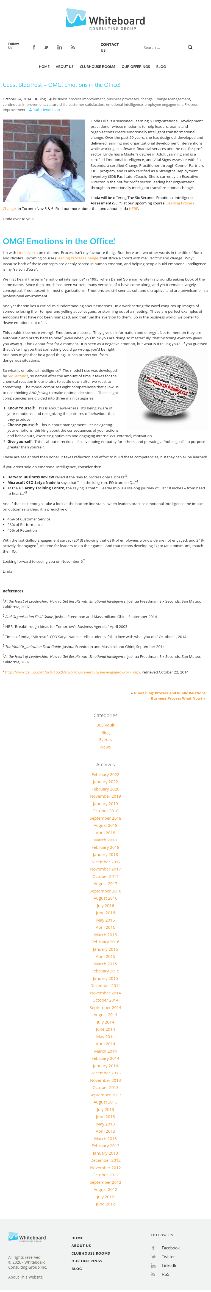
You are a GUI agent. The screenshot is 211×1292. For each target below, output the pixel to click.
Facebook (34, 47)
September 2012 (105, 1182)
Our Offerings (136, 66)
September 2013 (105, 1094)
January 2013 (105, 1153)
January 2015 (105, 978)
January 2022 (105, 781)
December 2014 (105, 985)
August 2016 (106, 898)
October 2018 (105, 810)
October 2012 (105, 1174)
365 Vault (105, 725)
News (105, 747)
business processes (123, 98)
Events (105, 739)
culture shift (57, 104)
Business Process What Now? (176, 698)
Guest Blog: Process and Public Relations (170, 693)
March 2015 (105, 963)
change (147, 98)
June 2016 (105, 912)
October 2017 (105, 876)
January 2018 (105, 854)
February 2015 (106, 971)
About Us (64, 66)
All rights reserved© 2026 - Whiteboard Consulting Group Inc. (27, 1262)
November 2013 (105, 1080)
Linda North (27, 252)
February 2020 (106, 789)
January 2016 (105, 949)
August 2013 (106, 1102)
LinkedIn (59, 47)
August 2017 (106, 883)
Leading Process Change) (77, 258)
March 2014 (105, 1051)
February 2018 (106, 847)
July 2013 (105, 1109)
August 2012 (106, 1189)
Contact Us (110, 47)
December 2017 (105, 861)
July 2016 (105, 905)
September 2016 (105, 891)
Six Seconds (18, 375)
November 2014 (105, 993)
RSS (73, 47)
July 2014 (105, 1022)
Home (44, 66)
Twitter (46, 47)
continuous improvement (24, 104)
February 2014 (106, 1058)
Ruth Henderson (46, 109)
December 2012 (105, 1160)
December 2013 (105, 1072)
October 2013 (105, 1087)
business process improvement (79, 98)
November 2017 (105, 869)
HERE (133, 208)
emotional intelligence (124, 104)
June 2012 (105, 1204)
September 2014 (105, 1007)
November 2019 (105, 796)
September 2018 (105, 818)
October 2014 (105, 1000)
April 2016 (105, 927)
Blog (161, 66)
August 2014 (106, 1014)
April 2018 (105, 832)
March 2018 (105, 839)
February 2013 (106, 1145)
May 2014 (105, 1036)
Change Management (172, 98)
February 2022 (106, 774)
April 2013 (105, 1131)
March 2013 (105, 1138)
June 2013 (105, 1116)
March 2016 (105, 934)
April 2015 (105, 956)
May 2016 (105, 920)
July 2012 (105, 1196)
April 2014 (105, 1043)
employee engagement (164, 104)
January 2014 (105, 1065)
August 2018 (106, 825)
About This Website (25, 1277)
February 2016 (106, 941)
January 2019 (105, 803)
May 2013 (105, 1124)
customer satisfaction (86, 104)
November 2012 (105, 1167)
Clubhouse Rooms (97, 66)
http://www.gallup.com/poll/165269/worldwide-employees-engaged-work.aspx (72, 672)
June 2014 (105, 1029)
